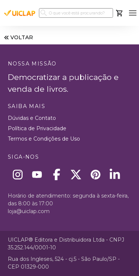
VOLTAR (18, 37)
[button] (132, 13)
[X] (76, 174)
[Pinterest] (95, 174)
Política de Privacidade (37, 128)
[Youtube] (37, 174)
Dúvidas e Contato (32, 118)
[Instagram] (17, 174)
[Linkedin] (115, 174)
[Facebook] (56, 174)
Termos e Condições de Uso (44, 138)
